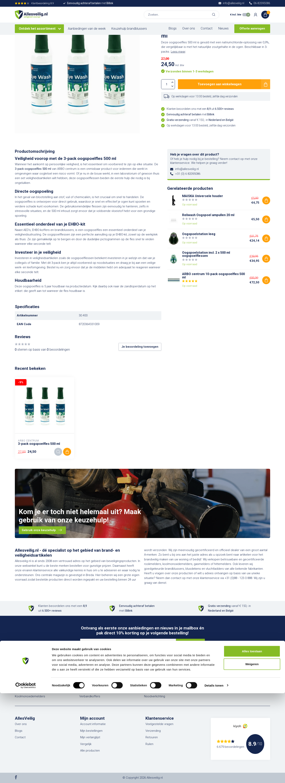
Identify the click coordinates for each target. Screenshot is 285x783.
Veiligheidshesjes (155, 690)
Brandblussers (24, 676)
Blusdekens (22, 683)
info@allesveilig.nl (187, 169)
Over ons (188, 28)
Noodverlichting (154, 696)
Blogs (173, 28)
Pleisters (150, 676)
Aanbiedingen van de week (87, 28)
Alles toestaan (252, 741)
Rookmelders (24, 690)
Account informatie (93, 724)
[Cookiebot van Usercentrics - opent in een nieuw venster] (25, 775)
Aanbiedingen (218, 690)
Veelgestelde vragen (159, 724)
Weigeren (251, 754)
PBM (147, 683)
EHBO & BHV (87, 683)
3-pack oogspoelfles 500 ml (39, 444)
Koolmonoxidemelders (30, 696)
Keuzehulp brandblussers (129, 28)
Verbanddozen (89, 690)
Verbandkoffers (89, 696)
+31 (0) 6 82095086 (187, 174)
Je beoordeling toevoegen (140, 346)
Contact (207, 28)
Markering (215, 683)
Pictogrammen (218, 676)
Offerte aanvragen (252, 28)
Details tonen (213, 775)
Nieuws (223, 28)
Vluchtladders (88, 676)
